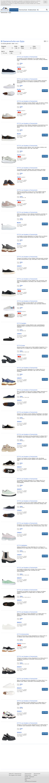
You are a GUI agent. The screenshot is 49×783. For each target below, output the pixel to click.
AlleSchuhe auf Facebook (30, 781)
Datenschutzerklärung (6, 4)
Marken (35, 775)
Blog (26, 779)
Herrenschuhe (23, 10)
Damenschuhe (14, 10)
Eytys (10, 12)
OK (45, 2)
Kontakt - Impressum (29, 776)
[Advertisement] (24, 26)
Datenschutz (27, 778)
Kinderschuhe (32, 10)
